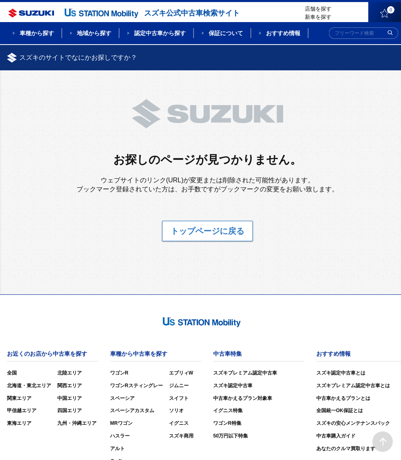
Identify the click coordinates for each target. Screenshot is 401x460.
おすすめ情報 (283, 33)
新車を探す (318, 17)
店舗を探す (318, 9)
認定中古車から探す (160, 33)
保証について (226, 33)
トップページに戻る (207, 231)
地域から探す (94, 33)
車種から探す (37, 33)
